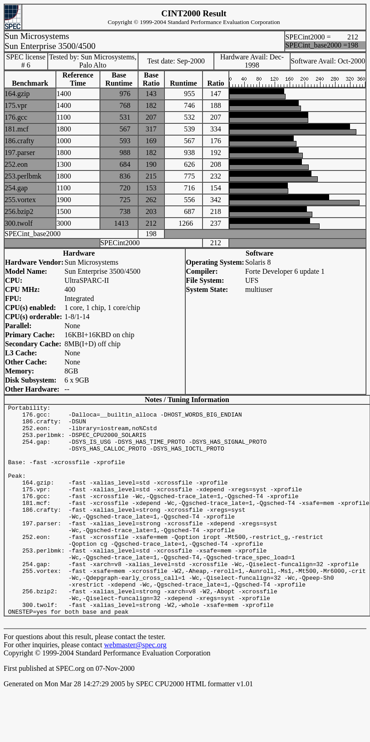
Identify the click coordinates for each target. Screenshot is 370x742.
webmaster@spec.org (135, 687)
